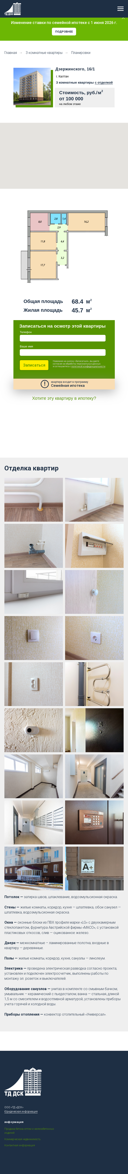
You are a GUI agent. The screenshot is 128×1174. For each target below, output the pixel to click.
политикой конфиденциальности (88, 366)
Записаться (34, 365)
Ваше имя (26, 346)
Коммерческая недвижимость (22, 1139)
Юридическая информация (21, 1111)
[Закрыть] (123, 17)
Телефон (26, 332)
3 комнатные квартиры (44, 53)
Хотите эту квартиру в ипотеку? (64, 398)
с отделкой (104, 82)
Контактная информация (19, 1145)
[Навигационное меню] (120, 9)
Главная (10, 53)
